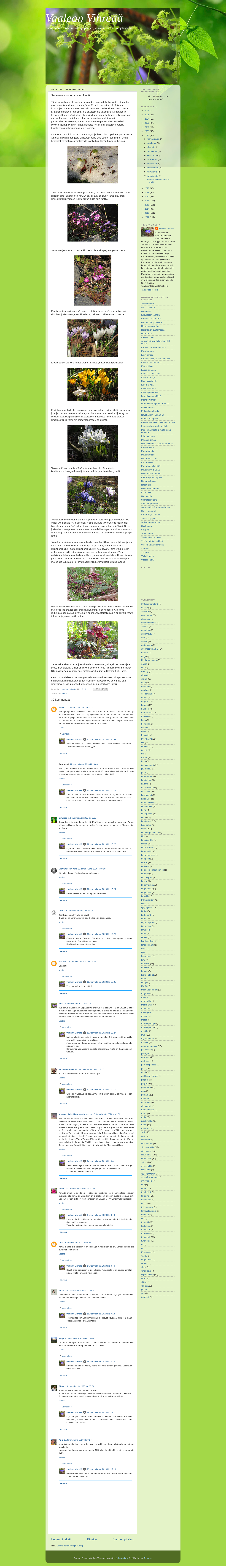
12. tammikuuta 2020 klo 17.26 (89, 1069)
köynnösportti (147, 922)
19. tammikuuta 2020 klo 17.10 (101, 1412)
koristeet (145, 866)
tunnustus (146, 1241)
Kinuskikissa (147, 366)
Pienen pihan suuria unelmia (154, 426)
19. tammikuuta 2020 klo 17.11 (101, 1469)
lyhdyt (144, 982)
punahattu (146, 1087)
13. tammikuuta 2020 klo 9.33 (106, 1114)
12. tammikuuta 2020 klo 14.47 (78, 1004)
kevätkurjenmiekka (150, 832)
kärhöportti (146, 915)
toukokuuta (152, 159)
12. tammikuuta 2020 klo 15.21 (101, 790)
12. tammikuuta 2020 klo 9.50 (91, 869)
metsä (144, 1020)
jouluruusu (146, 769)
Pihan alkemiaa (148, 440)
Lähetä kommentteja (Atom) (70, 1546)
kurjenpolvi (146, 892)
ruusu (144, 1125)
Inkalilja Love (147, 337)
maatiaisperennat (149, 990)
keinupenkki (146, 814)
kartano (144, 784)
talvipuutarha (147, 1207)
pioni (143, 1072)
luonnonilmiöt (147, 975)
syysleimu (146, 1169)
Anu (61, 1440)
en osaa (145, 686)
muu (143, 1035)
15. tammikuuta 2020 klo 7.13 (101, 1314)
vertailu (144, 1263)
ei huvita (145, 675)
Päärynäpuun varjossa (151, 477)
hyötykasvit (146, 739)
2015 (147, 205)
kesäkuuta (152, 155)
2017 (147, 196)
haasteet (145, 709)
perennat (145, 1057)
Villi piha (145, 552)
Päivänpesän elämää (151, 473)
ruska (143, 1117)
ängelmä (145, 1297)
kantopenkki (147, 776)
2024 (147, 119)
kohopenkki (146, 851)
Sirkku (62, 1189)
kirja (143, 836)
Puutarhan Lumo (149, 458)
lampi (143, 933)
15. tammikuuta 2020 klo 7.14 (101, 1361)
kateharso (146, 799)
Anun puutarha (148, 307)
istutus (144, 757)
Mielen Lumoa (148, 407)
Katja (61, 1338)
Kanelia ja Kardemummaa (153, 347)
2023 (147, 123)
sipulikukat (146, 1155)
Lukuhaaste (146, 956)
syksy (144, 1162)
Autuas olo (146, 311)
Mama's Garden (148, 400)
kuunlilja (145, 896)
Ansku (62, 1290)
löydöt (144, 986)
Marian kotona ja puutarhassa (155, 403)
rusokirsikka (146, 1121)
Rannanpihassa (148, 481)
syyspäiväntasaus (149, 1177)
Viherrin (144, 548)
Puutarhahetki (147, 451)
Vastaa (62, 727)
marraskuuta (153, 139)
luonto (144, 978)
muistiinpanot (147, 1027)
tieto (143, 1218)
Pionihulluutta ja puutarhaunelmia (157, 443)
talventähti (146, 1199)
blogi (143, 656)
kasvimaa (145, 791)
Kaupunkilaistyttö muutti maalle (155, 358)
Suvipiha (145, 530)
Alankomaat (146, 615)
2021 (147, 131)
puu (143, 1091)
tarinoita (145, 1215)
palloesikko (146, 1050)
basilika (144, 652)
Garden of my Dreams (151, 322)
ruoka (144, 1113)
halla (143, 720)
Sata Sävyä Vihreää (150, 515)
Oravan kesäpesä (149, 418)
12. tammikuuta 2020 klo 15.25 (101, 934)
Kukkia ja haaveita (150, 392)
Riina (62, 1386)
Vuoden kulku (147, 560)
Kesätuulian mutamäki (151, 362)
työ (142, 1248)
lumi (143, 960)
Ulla (61, 1242)
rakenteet (145, 1098)
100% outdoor (147, 303)
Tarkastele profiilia (149, 290)
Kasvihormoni (147, 351)
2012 (147, 217)
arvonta (144, 626)
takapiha (145, 1196)
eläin (143, 682)
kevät (64, 693)
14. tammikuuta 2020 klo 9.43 (101, 1215)
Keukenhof (146, 825)
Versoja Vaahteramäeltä (152, 545)
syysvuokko (146, 1181)
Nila (61, 1004)
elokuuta (151, 147)
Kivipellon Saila (148, 370)
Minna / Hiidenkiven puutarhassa (75, 1114)
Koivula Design (148, 377)
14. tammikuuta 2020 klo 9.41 (101, 1161)
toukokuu (145, 1226)
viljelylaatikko (147, 1274)
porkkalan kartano (149, 1076)
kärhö (144, 911)
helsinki (144, 727)
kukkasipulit (146, 877)
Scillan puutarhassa (150, 522)
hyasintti (145, 735)
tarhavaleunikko (148, 1211)
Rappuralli (146, 485)
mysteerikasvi (147, 1038)
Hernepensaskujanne (151, 326)
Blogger (147, 1558)
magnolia (145, 993)
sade (143, 1132)
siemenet (145, 1140)
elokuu (144, 679)
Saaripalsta (146, 496)
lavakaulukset (147, 941)
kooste (144, 862)
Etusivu (92, 1539)
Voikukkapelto (147, 556)
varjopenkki (146, 1259)
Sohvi (62, 707)
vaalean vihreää (74, 739)
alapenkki (145, 619)
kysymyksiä (146, 907)
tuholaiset (145, 1229)
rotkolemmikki (147, 1109)
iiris (142, 742)
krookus (145, 873)
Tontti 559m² (147, 533)
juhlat (143, 772)
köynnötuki (146, 926)
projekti (144, 1080)
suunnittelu (146, 1158)
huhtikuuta (152, 163)
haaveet (145, 716)
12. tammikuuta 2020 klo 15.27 (101, 1033)
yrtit (143, 1293)
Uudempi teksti (61, 1539)
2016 (147, 200)
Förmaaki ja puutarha (151, 318)
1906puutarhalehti (149, 604)
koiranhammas (148, 855)
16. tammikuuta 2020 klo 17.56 (79, 1386)
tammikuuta (153, 176)
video (143, 1267)
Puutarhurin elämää (150, 470)
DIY (143, 667)
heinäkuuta (152, 151)
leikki (143, 948)
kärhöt (144, 919)
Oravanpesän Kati (68, 869)
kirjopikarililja (147, 840)
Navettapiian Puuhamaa (152, 415)
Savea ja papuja (148, 518)
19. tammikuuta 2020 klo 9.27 (77, 1440)
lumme (144, 971)
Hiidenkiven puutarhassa (152, 330)
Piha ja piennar (148, 436)
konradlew (123, 1558)
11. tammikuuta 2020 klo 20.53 (101, 739)
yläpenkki (145, 1289)
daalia (144, 664)
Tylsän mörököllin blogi (152, 541)
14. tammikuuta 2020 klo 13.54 (80, 1290)
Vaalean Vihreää (84, 17)
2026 (147, 110)
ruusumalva (146, 1128)
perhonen (145, 1061)
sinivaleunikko (147, 1147)
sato (143, 1136)
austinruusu (146, 634)
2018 (147, 192)
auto (143, 637)
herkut (144, 731)
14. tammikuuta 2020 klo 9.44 (101, 1266)
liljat (143, 952)
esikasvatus (146, 694)
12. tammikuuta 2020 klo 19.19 (101, 1089)
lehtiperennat (147, 945)
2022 (147, 127)
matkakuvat (146, 1005)
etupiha (144, 701)
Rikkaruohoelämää (150, 488)
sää (143, 1184)
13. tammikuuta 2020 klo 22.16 (80, 1189)
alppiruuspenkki (148, 623)
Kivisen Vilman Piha (150, 373)
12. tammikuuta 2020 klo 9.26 (82, 818)
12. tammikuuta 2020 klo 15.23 (101, 844)
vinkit (143, 1278)
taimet (144, 1188)
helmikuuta (152, 172)
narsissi (144, 1042)
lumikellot (145, 967)
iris (142, 754)
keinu (143, 810)
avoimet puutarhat (149, 649)
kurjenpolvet (147, 888)
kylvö (143, 904)
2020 (147, 135)
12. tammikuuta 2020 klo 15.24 (101, 889)
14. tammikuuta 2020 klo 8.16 (77, 1242)
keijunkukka (146, 806)
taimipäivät (146, 1192)
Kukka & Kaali (147, 385)
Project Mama (147, 447)
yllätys (144, 1282)
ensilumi (145, 690)
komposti (145, 859)
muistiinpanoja (148, 1023)
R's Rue (63, 961)
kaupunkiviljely (148, 802)
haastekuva (146, 712)
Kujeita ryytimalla (149, 381)
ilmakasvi (145, 746)
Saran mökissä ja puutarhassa (155, 507)
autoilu (144, 641)
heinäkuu (145, 724)
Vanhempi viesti (123, 1539)
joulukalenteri (147, 765)
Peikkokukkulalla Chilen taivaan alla (158, 422)
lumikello (145, 963)
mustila (144, 1031)
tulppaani (145, 1233)
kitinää (144, 844)
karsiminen (146, 780)
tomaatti (145, 1222)
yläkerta (145, 1286)
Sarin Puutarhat (148, 511)
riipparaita (146, 1102)
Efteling (144, 671)
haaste (144, 705)
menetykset (146, 1012)
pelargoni (145, 1053)
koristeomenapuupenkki (152, 870)
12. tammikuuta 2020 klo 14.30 (82, 961)
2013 (147, 213)
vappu (144, 1256)
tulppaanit (146, 1237)
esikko (144, 697)
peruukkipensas (148, 1065)
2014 (147, 209)
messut (144, 1016)
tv (142, 1244)
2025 (147, 114)
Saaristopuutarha (149, 500)
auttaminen (146, 645)
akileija (144, 608)
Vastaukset (67, 734)
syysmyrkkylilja (148, 1173)
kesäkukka (146, 821)
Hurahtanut (146, 333)
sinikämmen (147, 1143)
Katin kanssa (147, 355)
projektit (145, 1083)
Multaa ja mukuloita (150, 411)
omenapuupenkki (149, 1046)
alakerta (145, 611)
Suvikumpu (146, 526)
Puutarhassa (147, 462)
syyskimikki (146, 1166)
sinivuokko (146, 1151)
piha (143, 1068)
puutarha (145, 1095)
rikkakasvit (146, 1106)
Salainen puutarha (150, 503)
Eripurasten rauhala (150, 315)
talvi (143, 1203)
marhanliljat (146, 1001)
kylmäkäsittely (147, 900)
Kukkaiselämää (66, 1069)
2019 (147, 188)
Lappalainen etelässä (151, 396)
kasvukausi (146, 795)
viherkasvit (146, 1271)
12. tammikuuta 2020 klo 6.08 (84, 764)
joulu (143, 761)
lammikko (145, 930)
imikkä (144, 750)
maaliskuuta (153, 168)
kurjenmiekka (147, 885)
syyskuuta (152, 143)
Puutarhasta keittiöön (151, 466)
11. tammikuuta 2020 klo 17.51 (79, 707)
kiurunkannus (147, 847)
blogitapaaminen (149, 660)
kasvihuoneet (147, 787)
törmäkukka (146, 1252)
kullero (144, 881)
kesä (143, 817)
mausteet (145, 1008)
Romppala (146, 492)
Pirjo (61, 911)
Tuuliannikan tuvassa (151, 537)
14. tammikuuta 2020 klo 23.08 (79, 1338)
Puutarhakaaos (148, 455)
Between (63, 818)
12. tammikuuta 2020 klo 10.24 (78, 911)
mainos (144, 997)
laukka (144, 937)
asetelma (145, 630)
